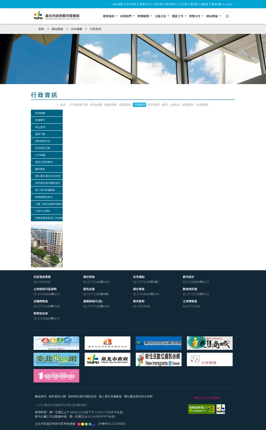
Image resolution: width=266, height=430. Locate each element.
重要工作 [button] (178, 16)
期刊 (165, 104)
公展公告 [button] (161, 16)
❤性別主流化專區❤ (206, 398)
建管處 (204, 4)
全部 (63, 104)
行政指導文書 (79, 104)
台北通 (183, 4)
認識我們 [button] (126, 16)
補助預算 (111, 104)
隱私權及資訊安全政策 (138, 396)
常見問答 (171, 4)
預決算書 (96, 104)
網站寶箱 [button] (212, 16)
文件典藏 (76, 29)
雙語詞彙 (216, 4)
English (229, 4)
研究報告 (154, 104)
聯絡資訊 (40, 396)
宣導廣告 (202, 104)
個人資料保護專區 (110, 396)
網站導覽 (118, 4)
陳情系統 (144, 4)
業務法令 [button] (195, 16)
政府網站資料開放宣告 (82, 396)
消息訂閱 (158, 4)
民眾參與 (131, 4)
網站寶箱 (57, 29)
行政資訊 (95, 29)
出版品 (175, 104)
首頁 (41, 29)
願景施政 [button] (109, 16)
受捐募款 (125, 104)
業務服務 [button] (143, 16)
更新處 (193, 4)
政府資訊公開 (57, 396)
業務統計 (188, 104)
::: (109, 4)
